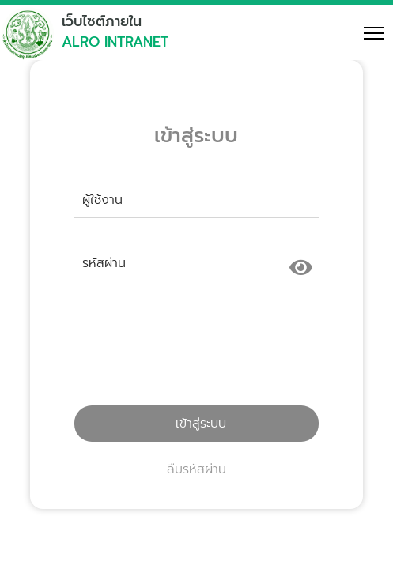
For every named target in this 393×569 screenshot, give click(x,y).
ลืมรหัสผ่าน (196, 469)
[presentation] (196, 350)
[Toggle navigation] (367, 32)
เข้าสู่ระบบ (196, 423)
